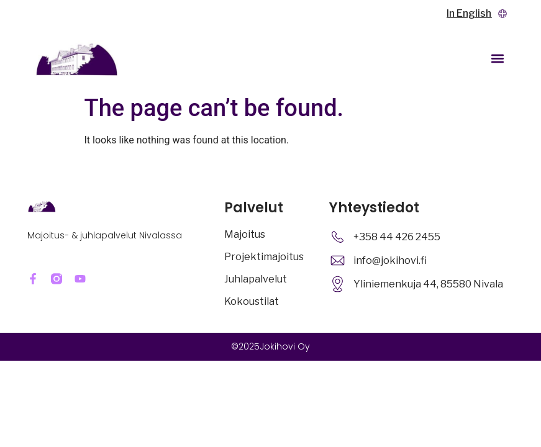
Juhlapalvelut (255, 279)
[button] (497, 58)
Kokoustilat (251, 301)
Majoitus (244, 234)
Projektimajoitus (264, 257)
